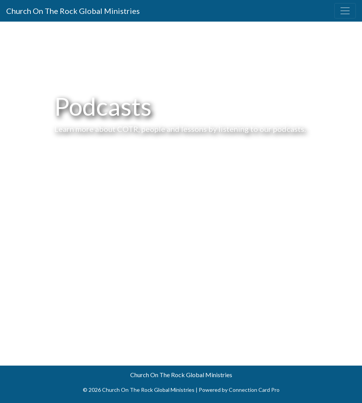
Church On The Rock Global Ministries (73, 10)
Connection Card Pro (254, 389)
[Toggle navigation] (345, 11)
